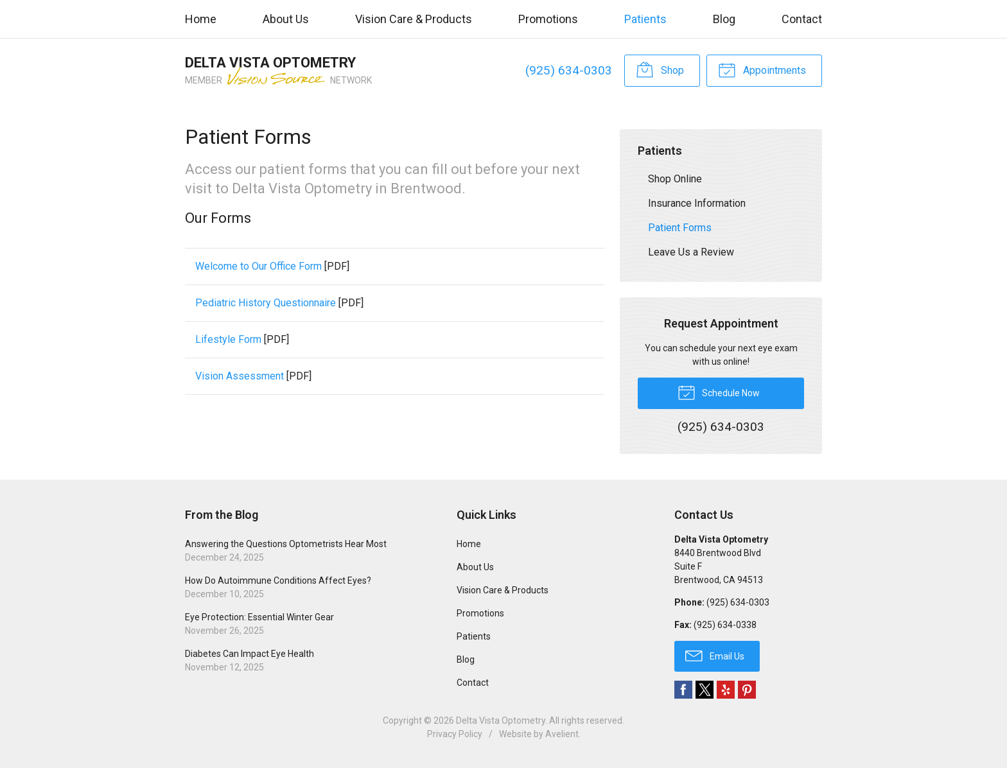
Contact (802, 19)
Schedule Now (719, 392)
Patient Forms (680, 228)
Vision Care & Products (413, 19)
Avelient (562, 734)
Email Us (714, 655)
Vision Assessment (239, 376)
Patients (645, 19)
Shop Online (675, 179)
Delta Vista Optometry (500, 720)
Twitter (705, 690)
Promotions (548, 19)
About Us (286, 19)
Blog (724, 19)
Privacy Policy (454, 734)
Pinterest (747, 690)
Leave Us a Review (691, 252)
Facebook (683, 690)
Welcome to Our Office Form (258, 266)
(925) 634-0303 (568, 70)
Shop (660, 69)
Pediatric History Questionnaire (265, 303)
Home (200, 19)
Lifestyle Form (228, 339)
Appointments (762, 69)
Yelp (726, 690)
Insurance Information (697, 203)
